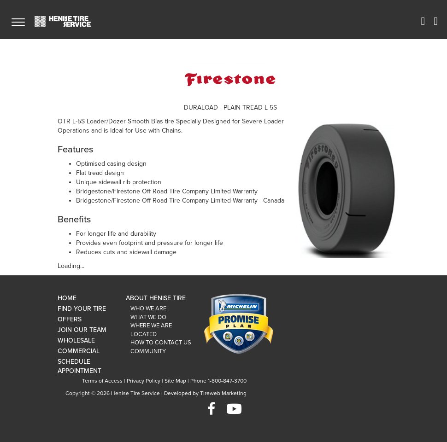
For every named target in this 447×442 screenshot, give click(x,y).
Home (67, 298)
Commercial (79, 351)
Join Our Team (82, 330)
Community (148, 351)
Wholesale (76, 340)
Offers (70, 319)
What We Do (148, 317)
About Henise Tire (156, 298)
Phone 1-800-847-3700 (218, 381)
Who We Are (148, 308)
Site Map (175, 381)
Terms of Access (102, 381)
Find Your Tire (82, 309)
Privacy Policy (143, 381)
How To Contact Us (160, 342)
